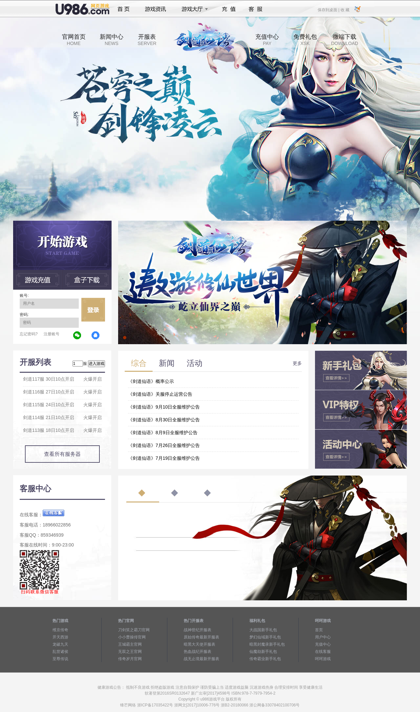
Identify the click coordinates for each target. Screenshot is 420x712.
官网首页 (74, 39)
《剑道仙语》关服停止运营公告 (160, 394)
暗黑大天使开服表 (199, 644)
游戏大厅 (193, 9)
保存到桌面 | (329, 9)
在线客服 (323, 651)
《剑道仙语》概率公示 (151, 381)
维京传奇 (60, 630)
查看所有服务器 (62, 454)
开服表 (146, 39)
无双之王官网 (130, 651)
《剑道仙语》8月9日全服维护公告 (163, 432)
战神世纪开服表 (197, 630)
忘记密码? (29, 334)
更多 (297, 363)
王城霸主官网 (130, 644)
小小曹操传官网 (132, 637)
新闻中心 (111, 39)
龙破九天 (60, 644)
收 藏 (345, 9)
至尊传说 (60, 658)
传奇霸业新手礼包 (265, 658)
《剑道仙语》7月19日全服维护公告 (164, 458)
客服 (256, 9)
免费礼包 (305, 39)
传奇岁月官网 (130, 658)
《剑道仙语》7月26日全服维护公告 (164, 445)
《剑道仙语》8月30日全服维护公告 (164, 419)
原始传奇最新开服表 (201, 637)
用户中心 (323, 637)
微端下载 (344, 39)
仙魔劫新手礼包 (263, 651)
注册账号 (51, 334)
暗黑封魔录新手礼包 (267, 644)
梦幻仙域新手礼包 (265, 637)
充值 (229, 9)
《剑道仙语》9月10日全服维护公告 (164, 407)
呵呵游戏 (323, 658)
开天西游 (60, 637)
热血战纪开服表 (197, 651)
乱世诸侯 (60, 651)
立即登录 (93, 310)
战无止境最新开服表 (201, 658)
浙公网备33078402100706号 (274, 705)
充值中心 (267, 39)
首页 (123, 9)
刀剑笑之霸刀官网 (134, 630)
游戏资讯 (155, 9)
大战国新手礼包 (263, 630)
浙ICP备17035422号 (155, 705)
